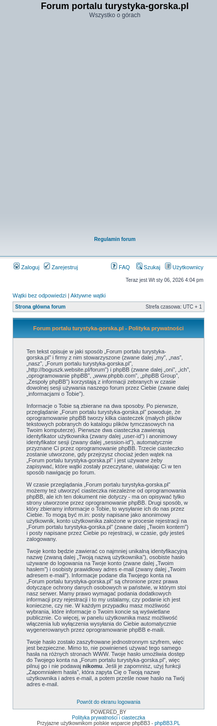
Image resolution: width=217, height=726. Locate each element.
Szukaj (148, 267)
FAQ (120, 267)
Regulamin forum (114, 239)
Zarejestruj (61, 267)
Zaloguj (26, 267)
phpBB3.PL (167, 723)
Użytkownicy (184, 267)
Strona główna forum (40, 307)
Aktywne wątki (88, 295)
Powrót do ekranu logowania (108, 702)
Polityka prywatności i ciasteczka (108, 717)
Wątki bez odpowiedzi (39, 295)
